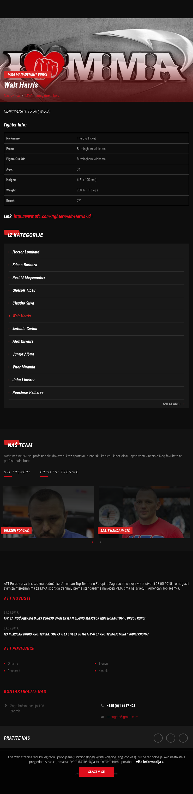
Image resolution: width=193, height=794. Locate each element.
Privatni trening (59, 472)
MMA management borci (42, 95)
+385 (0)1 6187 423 (121, 706)
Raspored (14, 671)
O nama (13, 663)
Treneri (103, 663)
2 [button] (100, 542)
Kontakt (104, 671)
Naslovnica (12, 95)
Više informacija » (149, 762)
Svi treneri (17, 472)
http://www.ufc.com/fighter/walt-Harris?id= (53, 216)
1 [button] (92, 542)
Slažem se (96, 771)
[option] (48, 512)
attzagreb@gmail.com (122, 717)
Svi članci (171, 404)
